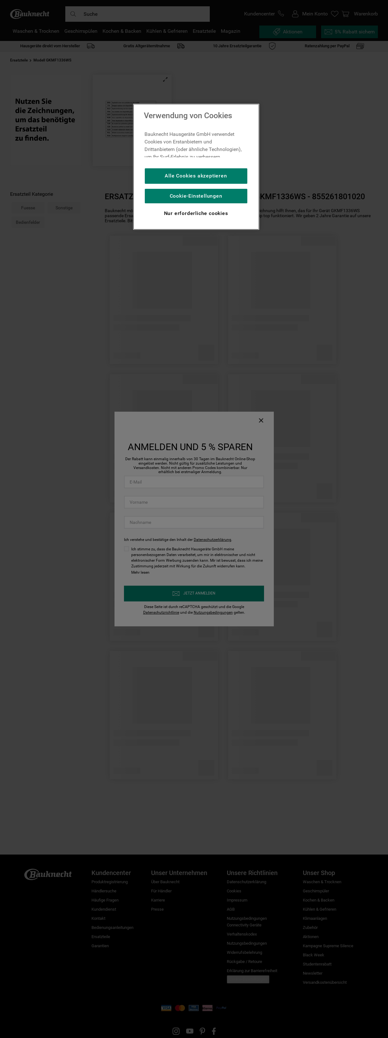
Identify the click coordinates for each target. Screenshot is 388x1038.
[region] (196, 167)
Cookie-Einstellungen (196, 196)
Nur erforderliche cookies (196, 213)
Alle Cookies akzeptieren (196, 176)
